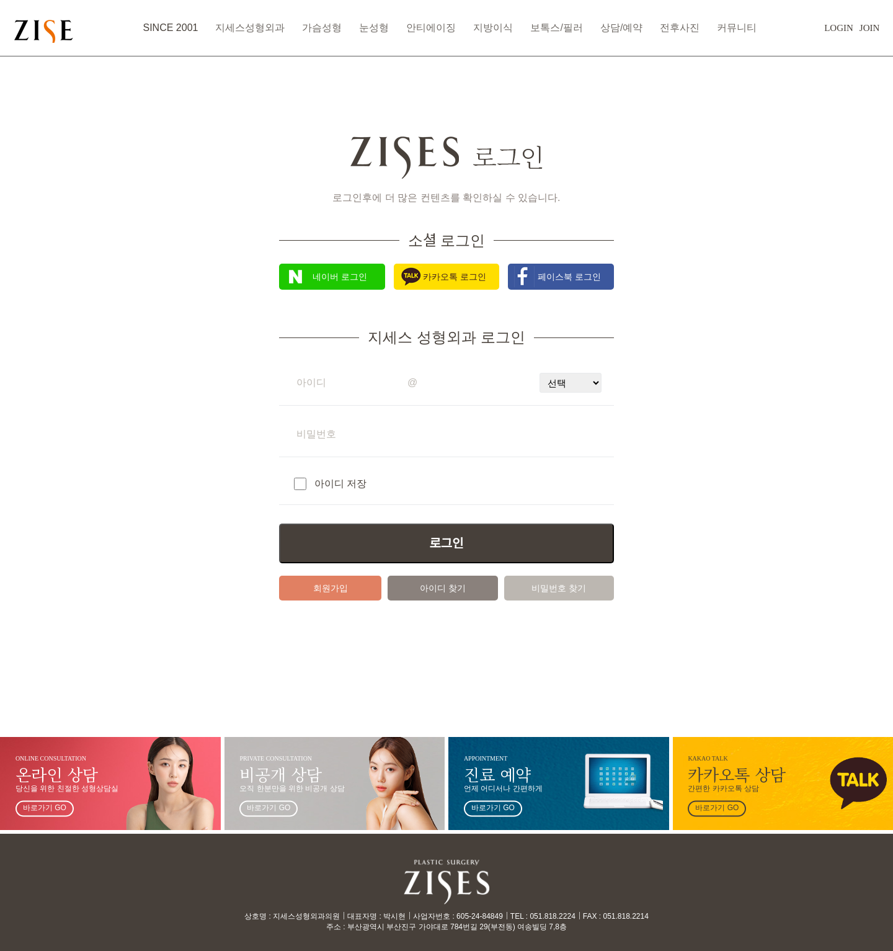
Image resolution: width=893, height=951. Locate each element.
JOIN (839, 34)
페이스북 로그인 (569, 277)
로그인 (446, 543)
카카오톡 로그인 (454, 277)
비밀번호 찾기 (558, 588)
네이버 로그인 (340, 277)
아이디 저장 (340, 483)
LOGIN (807, 34)
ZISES (82, 34)
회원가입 (330, 588)
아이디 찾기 (443, 588)
